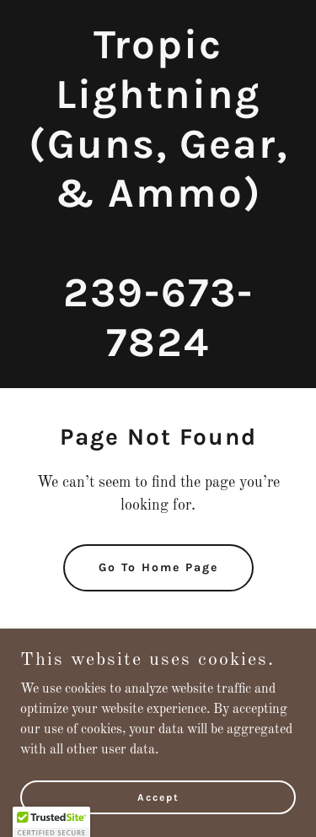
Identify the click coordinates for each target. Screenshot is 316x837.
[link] (158, 352)
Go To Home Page (158, 567)
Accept (158, 796)
